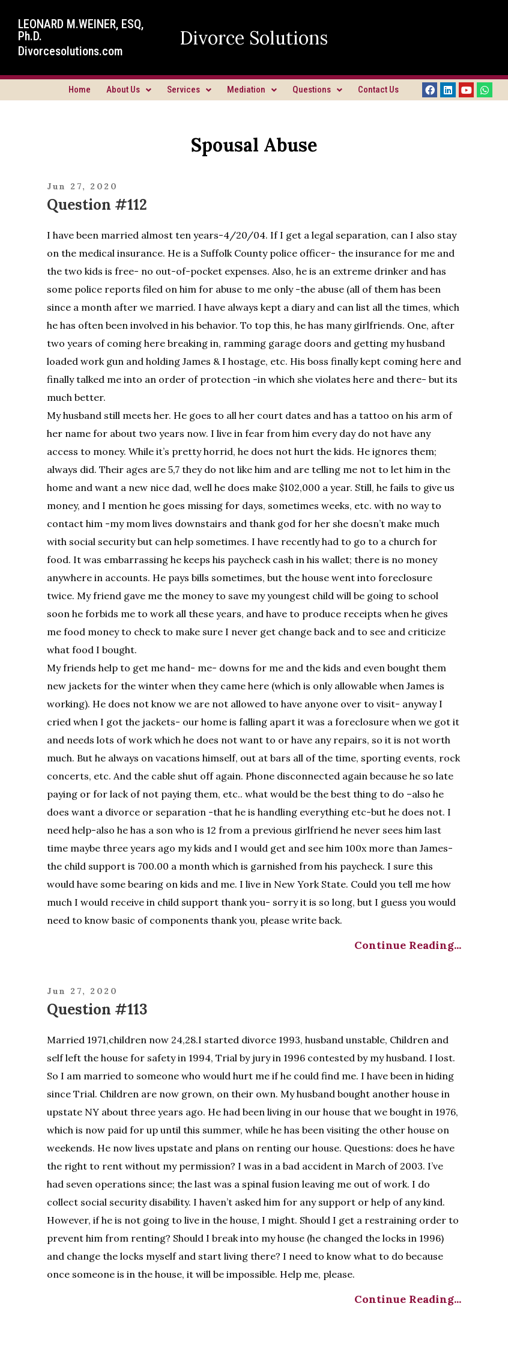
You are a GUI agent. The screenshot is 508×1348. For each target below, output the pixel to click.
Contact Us (378, 89)
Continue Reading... (407, 945)
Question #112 (97, 204)
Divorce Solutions (254, 37)
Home (79, 89)
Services (189, 89)
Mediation (252, 89)
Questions (317, 89)
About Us (128, 89)
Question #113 (97, 1009)
